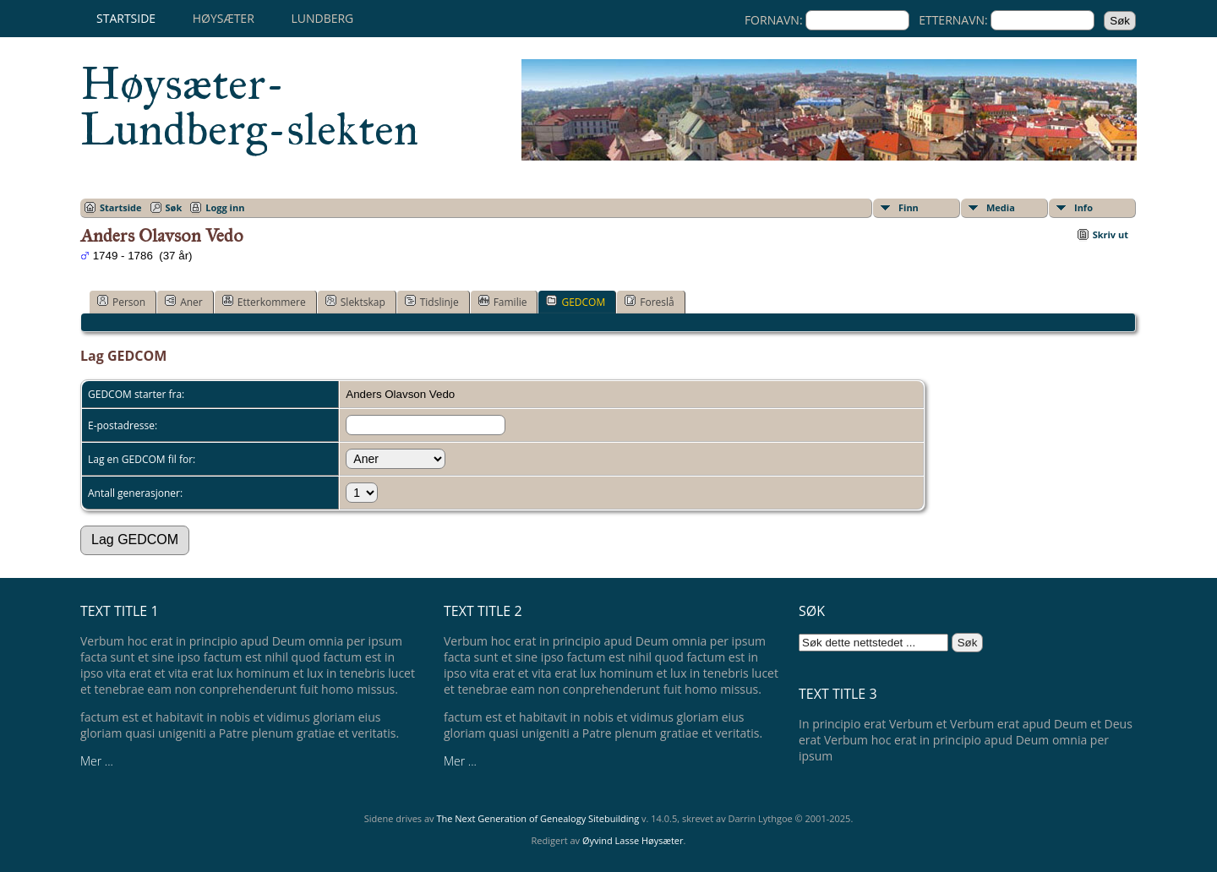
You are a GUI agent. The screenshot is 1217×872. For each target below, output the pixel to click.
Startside (126, 18)
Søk (174, 207)
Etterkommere (264, 301)
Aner (184, 301)
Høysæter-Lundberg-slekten (249, 106)
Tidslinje (432, 301)
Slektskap (355, 301)
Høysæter (223, 18)
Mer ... (96, 761)
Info (1083, 207)
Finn (908, 207)
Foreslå (649, 301)
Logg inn (224, 207)
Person (121, 301)
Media (1000, 207)
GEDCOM (575, 301)
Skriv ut (1110, 234)
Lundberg (322, 18)
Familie (502, 301)
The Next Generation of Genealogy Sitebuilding (537, 818)
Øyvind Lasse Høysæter (633, 840)
